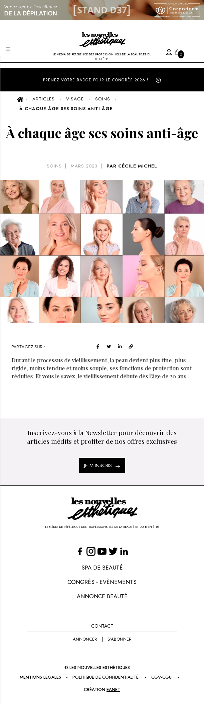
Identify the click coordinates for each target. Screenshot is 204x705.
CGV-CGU (162, 677)
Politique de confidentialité (106, 677)
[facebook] (101, 346)
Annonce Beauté (102, 596)
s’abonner (120, 639)
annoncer (85, 639)
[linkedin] (122, 346)
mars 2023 (84, 166)
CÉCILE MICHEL (137, 166)
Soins (54, 166)
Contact (102, 626)
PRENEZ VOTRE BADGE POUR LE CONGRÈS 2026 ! (95, 80)
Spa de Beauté (102, 568)
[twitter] (112, 346)
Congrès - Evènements (102, 582)
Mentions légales (40, 677)
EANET (113, 689)
